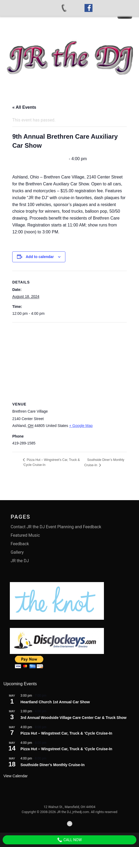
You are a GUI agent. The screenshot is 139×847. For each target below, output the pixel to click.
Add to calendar (40, 257)
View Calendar (15, 776)
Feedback (20, 543)
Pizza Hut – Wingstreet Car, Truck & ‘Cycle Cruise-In (66, 733)
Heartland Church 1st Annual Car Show (55, 702)
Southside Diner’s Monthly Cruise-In (52, 765)
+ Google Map (80, 426)
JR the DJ (20, 560)
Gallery (17, 552)
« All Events (24, 107)
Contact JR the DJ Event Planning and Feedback (56, 526)
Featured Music (25, 535)
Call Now (69, 839)
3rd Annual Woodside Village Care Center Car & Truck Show (73, 717)
